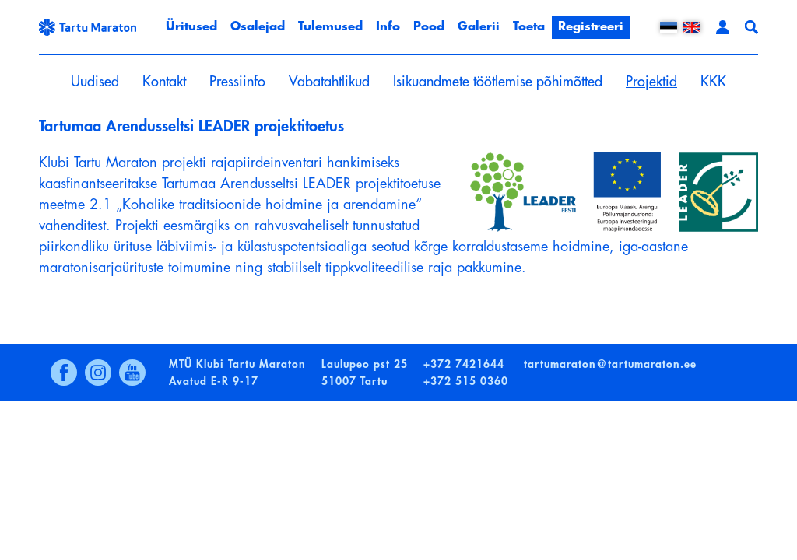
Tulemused (330, 27)
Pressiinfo (237, 82)
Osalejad (257, 27)
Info (388, 27)
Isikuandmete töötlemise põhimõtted (497, 82)
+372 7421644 (463, 364)
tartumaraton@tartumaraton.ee (610, 364)
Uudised (95, 82)
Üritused (191, 27)
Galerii (479, 27)
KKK (713, 82)
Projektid (651, 82)
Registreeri (590, 27)
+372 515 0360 (465, 381)
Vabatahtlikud (329, 82)
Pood (428, 27)
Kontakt (164, 82)
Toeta (529, 27)
